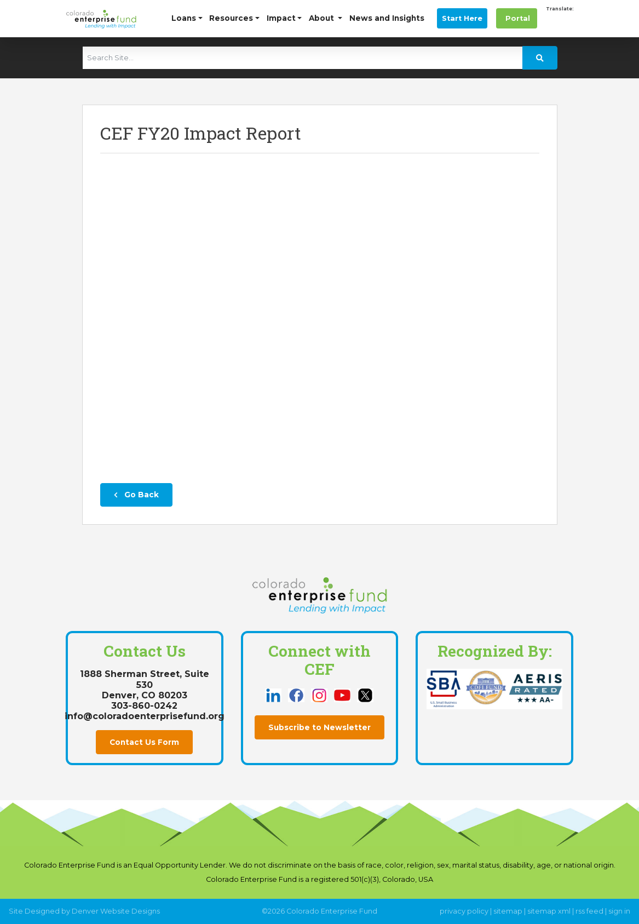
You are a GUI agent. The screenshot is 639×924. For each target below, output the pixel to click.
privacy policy (464, 911)
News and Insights (386, 18)
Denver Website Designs (116, 911)
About (322, 18)
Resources (231, 18)
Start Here (462, 18)
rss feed (589, 911)
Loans (183, 18)
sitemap (507, 911)
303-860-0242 (144, 706)
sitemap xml (549, 911)
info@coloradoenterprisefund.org (144, 716)
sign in (619, 911)
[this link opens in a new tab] (274, 695)
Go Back (136, 494)
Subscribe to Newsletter (319, 727)
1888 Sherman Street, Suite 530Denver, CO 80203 (144, 684)
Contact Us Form (144, 742)
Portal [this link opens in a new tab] (516, 18)
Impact (281, 18)
